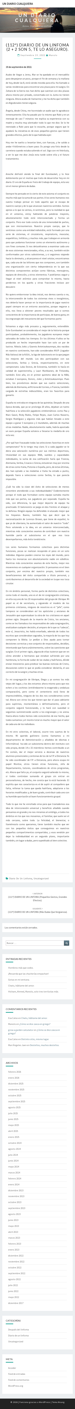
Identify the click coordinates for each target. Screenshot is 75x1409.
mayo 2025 (13, 1125)
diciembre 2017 (15, 1303)
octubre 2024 (14, 1142)
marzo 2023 (14, 1237)
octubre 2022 (14, 1267)
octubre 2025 (14, 1095)
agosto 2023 (14, 1214)
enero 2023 (13, 1249)
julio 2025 (13, 1113)
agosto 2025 (14, 1107)
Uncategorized (41, 878)
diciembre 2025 (15, 1083)
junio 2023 (13, 1219)
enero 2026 (13, 1077)
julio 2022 (13, 1285)
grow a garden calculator (20, 1029)
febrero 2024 (14, 1178)
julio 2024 (13, 1154)
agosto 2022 (14, 1279)
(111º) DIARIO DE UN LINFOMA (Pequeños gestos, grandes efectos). (37, 897)
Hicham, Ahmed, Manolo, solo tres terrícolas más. (33, 991)
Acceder (12, 1367)
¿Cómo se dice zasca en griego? (34, 1023)
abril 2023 (13, 1231)
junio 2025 (13, 1119)
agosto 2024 (14, 1148)
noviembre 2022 (16, 1261)
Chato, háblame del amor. (21, 985)
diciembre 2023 (15, 1190)
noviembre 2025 (16, 1089)
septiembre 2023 (16, 1208)
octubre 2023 (14, 1202)
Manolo (53, 55)
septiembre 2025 (16, 1101)
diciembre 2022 (15, 1255)
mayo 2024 (13, 1166)
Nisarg (61, 1402)
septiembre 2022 (16, 1273)
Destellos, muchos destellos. (44, 1045)
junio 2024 (13, 1160)
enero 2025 (13, 1136)
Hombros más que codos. (20, 967)
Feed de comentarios (18, 1379)
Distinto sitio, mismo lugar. (35, 1039)
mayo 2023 (13, 1225)
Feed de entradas (16, 1373)
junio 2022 (13, 1291)
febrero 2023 (14, 1243)
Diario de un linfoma (20, 878)
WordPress (44, 1402)
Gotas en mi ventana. (19, 979)
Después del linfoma (18, 1329)
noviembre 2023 (16, 1196)
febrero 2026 (14, 1071)
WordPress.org (15, 1385)
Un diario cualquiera (17, 4)
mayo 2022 (13, 1297)
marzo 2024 (14, 1172)
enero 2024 (13, 1184)
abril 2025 (13, 1130)
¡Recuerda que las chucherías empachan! (28, 973)
